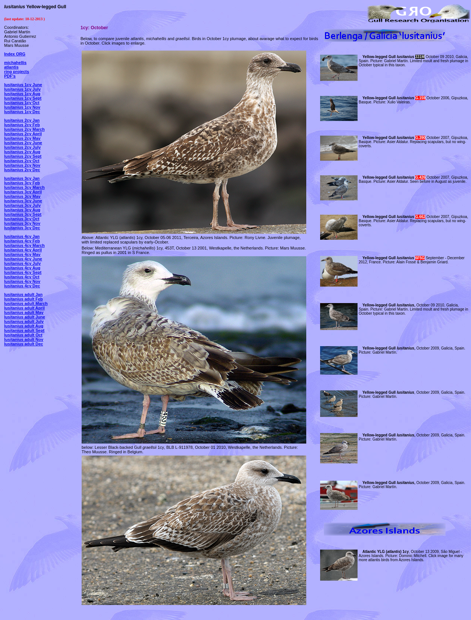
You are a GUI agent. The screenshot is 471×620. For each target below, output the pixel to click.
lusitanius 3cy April (23, 192)
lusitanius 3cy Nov (22, 223)
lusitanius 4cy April (23, 250)
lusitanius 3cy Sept (23, 214)
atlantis (11, 67)
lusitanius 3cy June (23, 201)
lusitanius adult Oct (23, 335)
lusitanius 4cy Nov (22, 281)
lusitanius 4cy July (22, 263)
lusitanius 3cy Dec (22, 228)
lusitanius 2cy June (23, 142)
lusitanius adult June (24, 317)
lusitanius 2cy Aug (22, 151)
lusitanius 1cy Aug (22, 93)
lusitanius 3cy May (22, 196)
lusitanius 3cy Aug (22, 210)
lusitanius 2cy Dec (22, 169)
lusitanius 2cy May (22, 138)
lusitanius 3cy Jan (22, 178)
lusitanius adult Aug (23, 326)
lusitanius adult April (24, 308)
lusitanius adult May (23, 312)
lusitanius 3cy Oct (21, 219)
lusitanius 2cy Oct (21, 160)
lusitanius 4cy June (23, 259)
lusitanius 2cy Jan (22, 120)
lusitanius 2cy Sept (23, 156)
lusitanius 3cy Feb (22, 183)
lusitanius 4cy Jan (22, 236)
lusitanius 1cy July (22, 89)
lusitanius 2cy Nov (22, 165)
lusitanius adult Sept (24, 330)
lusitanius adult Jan (23, 294)
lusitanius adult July (24, 321)
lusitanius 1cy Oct (21, 102)
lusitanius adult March (26, 303)
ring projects (16, 71)
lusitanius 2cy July (22, 147)
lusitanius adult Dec (23, 344)
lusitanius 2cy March (24, 129)
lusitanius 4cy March (24, 245)
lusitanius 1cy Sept (23, 98)
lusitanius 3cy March (24, 187)
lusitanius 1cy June (23, 84)
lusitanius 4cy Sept (23, 272)
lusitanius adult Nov (23, 339)
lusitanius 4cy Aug (22, 268)
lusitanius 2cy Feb (22, 125)
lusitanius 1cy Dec (22, 111)
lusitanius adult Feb (23, 299)
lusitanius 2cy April (23, 133)
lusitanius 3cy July (22, 205)
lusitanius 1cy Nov (22, 107)
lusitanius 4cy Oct (21, 277)
